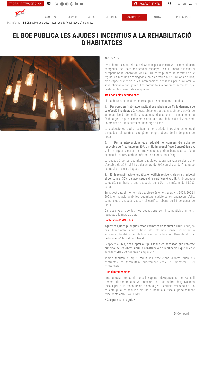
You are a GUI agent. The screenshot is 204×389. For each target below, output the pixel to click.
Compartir (182, 313)
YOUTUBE (82, 4)
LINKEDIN (77, 4)
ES (179, 3)
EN (184, 3)
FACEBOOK (62, 4)
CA (190, 3)
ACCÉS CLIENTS (147, 4)
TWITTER (57, 4)
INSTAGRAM (67, 4)
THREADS (72, 4)
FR (196, 3)
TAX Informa (13, 22)
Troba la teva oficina (25, 4)
